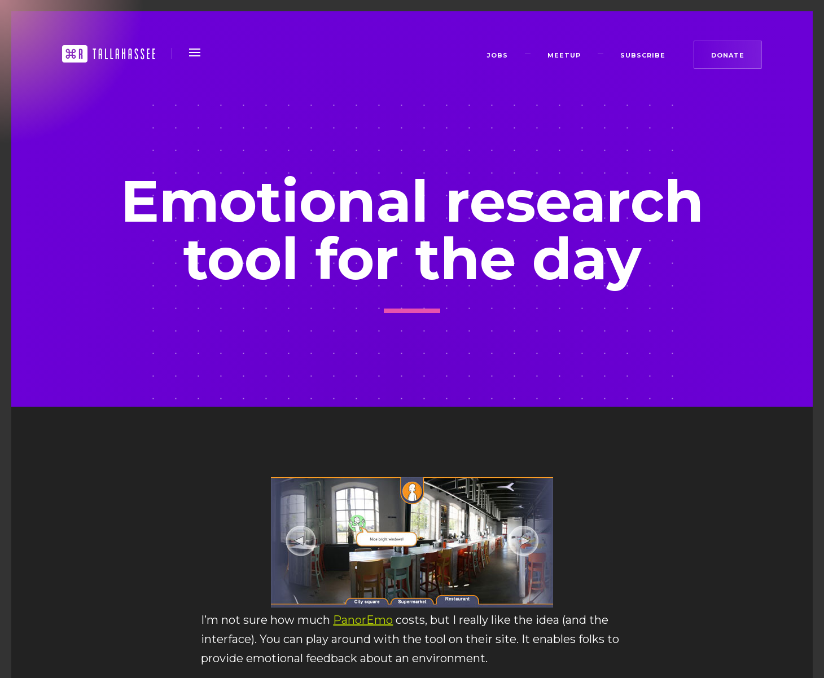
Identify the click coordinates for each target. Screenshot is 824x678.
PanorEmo (363, 620)
